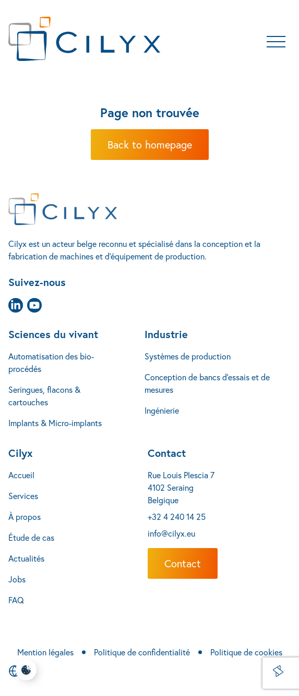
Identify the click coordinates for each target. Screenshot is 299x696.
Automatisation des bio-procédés (51, 362)
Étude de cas (31, 537)
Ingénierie (162, 410)
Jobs (17, 579)
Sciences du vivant (53, 334)
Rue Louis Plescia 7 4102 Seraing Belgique (181, 487)
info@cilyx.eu (171, 533)
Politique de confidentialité (142, 652)
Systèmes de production (188, 356)
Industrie (166, 334)
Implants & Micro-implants (55, 422)
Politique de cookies (246, 652)
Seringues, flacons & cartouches (44, 395)
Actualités (26, 558)
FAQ (16, 599)
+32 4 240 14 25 (177, 516)
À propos (24, 516)
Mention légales (45, 652)
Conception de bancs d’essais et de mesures (207, 383)
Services (23, 495)
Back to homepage (149, 145)
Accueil (21, 474)
